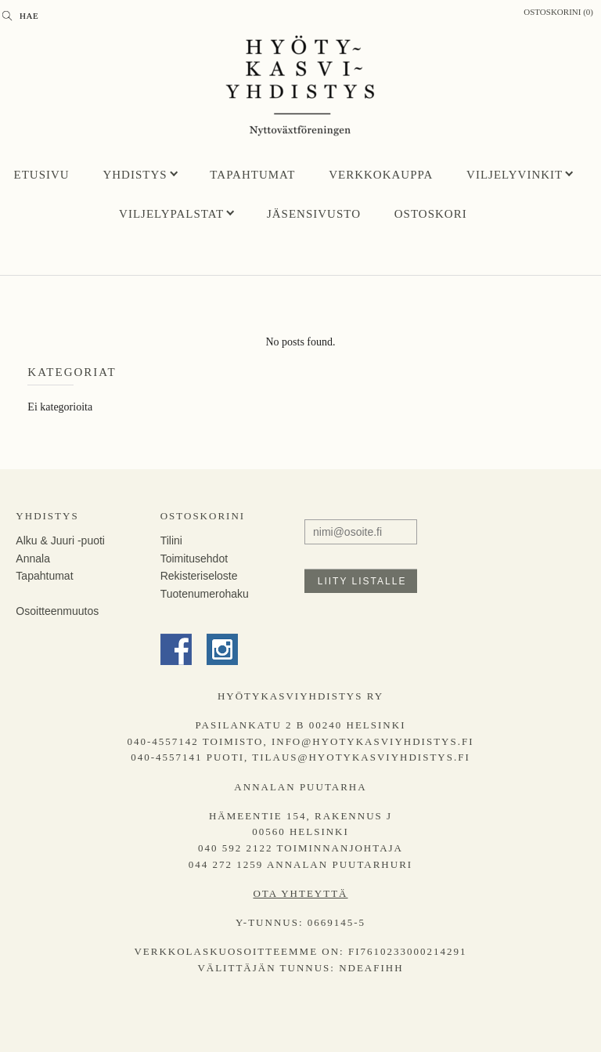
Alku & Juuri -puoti (60, 540)
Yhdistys (135, 174)
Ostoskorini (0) (558, 11)
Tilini (171, 540)
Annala (33, 558)
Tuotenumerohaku (204, 593)
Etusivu (42, 174)
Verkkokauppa (381, 174)
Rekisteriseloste (199, 575)
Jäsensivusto (314, 214)
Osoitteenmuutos (57, 611)
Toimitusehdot (194, 558)
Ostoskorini (202, 516)
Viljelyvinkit (514, 174)
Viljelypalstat (171, 214)
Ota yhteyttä (300, 893)
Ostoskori (430, 214)
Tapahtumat (252, 174)
